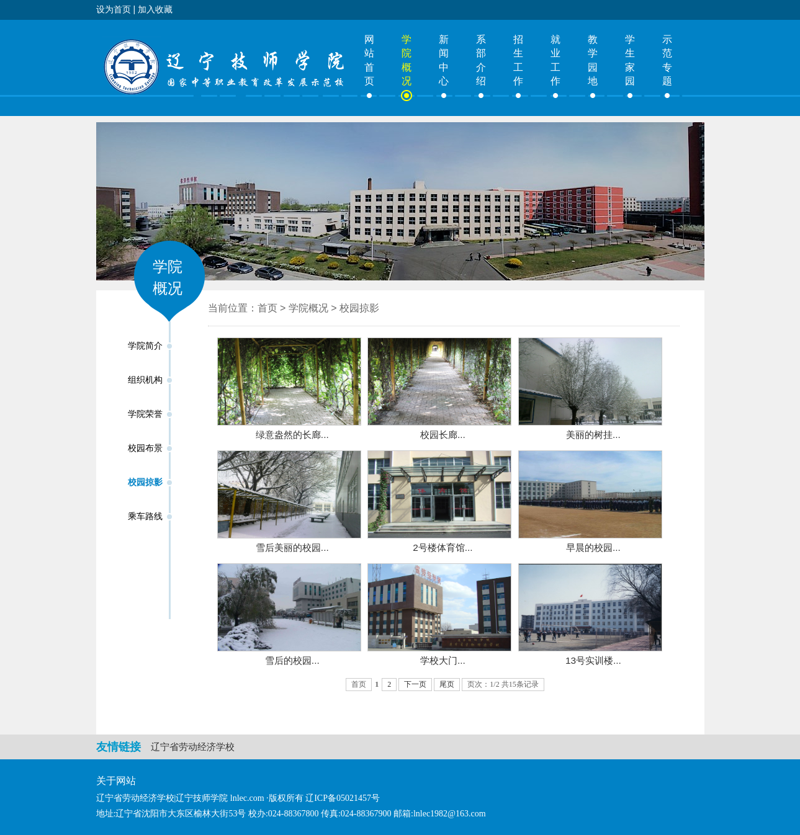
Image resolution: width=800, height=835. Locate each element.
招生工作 (518, 60)
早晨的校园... (593, 547)
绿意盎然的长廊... (292, 434)
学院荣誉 (145, 414)
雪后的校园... (292, 660)
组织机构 (145, 380)
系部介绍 (481, 60)
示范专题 (667, 60)
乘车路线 (145, 516)
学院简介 (145, 346)
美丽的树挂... (593, 434)
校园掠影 (145, 482)
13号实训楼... (593, 660)
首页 (267, 308)
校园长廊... (442, 434)
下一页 (415, 684)
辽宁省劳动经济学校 (193, 746)
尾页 (446, 684)
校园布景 (145, 448)
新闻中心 (444, 60)
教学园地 (593, 60)
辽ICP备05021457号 (342, 798)
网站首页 (369, 60)
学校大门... (442, 660)
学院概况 (406, 60)
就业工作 (555, 60)
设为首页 (113, 9)
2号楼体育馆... (442, 547)
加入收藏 (155, 9)
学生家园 (630, 60)
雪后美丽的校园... (292, 547)
